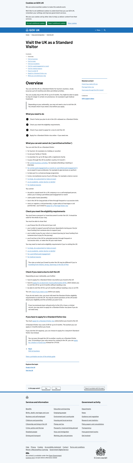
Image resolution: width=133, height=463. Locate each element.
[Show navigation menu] (97, 30)
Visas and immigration (38, 35)
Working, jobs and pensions (63, 436)
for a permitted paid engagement (38, 254)
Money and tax (59, 424)
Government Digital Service (59, 450)
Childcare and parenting (34, 420)
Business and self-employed (35, 416)
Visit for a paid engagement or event (38, 66)
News (84, 413)
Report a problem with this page (94, 388)
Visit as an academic (34, 63)
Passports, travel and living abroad (66, 428)
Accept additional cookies (36, 23)
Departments (86, 409)
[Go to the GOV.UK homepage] (33, 30)
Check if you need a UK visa (90, 84)
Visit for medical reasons (35, 68)
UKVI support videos (88, 98)
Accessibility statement (53, 447)
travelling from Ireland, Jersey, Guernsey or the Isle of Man (48, 265)
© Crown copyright (100, 458)
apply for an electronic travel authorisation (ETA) (50, 283)
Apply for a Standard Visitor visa (37, 73)
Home (27, 35)
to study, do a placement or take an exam (41, 179)
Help (27, 447)
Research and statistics (90, 420)
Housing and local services (63, 420)
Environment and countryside (64, 416)
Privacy (33, 447)
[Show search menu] (104, 30)
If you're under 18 (33, 71)
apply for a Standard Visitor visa (43, 321)
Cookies (40, 447)
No (58, 388)
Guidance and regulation (90, 416)
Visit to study (32, 61)
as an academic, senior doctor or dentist (41, 182)
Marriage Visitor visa (88, 87)
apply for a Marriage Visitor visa (57, 206)
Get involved (86, 436)
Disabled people (31, 432)
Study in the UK (30, 367)
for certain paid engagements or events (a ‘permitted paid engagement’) (52, 168)
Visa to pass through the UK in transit (92, 90)
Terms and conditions (77, 447)
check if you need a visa (39, 292)
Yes (47, 388)
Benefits (29, 409)
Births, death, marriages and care (37, 413)
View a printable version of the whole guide (40, 356)
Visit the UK (50, 35)
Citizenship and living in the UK (36, 424)
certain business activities (39, 163)
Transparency (86, 428)
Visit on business (33, 59)
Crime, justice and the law (35, 428)
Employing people (60, 413)
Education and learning (62, 409)
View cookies (72, 23)
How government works (90, 432)
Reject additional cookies (56, 23)
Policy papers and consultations (93, 424)
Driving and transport (33, 436)
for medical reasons (34, 185)
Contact (65, 447)
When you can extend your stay (37, 76)
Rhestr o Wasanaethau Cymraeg (37, 450)
